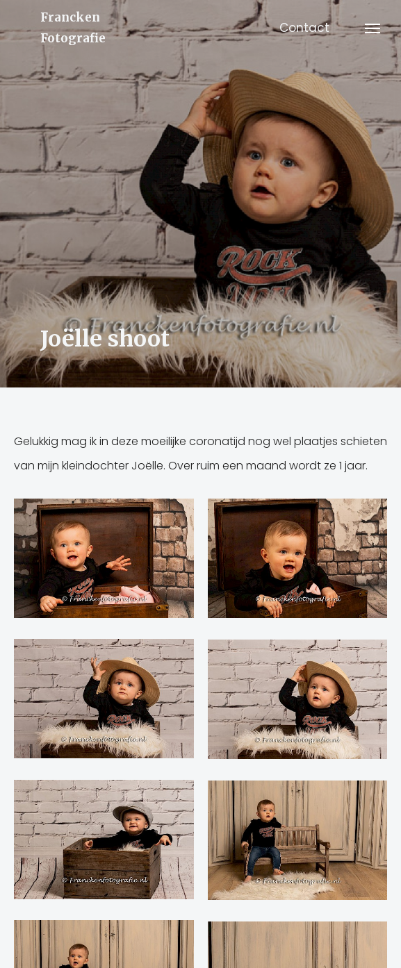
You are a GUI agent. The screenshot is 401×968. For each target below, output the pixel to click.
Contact (304, 27)
